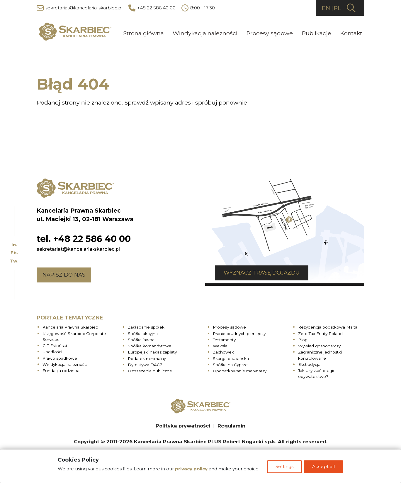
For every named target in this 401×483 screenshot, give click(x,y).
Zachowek (223, 351)
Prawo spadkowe (60, 357)
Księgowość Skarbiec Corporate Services (74, 335)
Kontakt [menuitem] (351, 32)
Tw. (14, 261)
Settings (284, 468)
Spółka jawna (141, 338)
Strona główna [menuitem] (143, 32)
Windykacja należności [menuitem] (205, 32)
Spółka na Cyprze (230, 363)
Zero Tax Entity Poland (320, 332)
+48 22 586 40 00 (152, 8)
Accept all (324, 468)
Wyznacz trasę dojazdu (252, 272)
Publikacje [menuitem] (316, 32)
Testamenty (224, 338)
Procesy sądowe (229, 326)
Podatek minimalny (147, 357)
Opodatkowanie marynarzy (239, 370)
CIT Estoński (55, 345)
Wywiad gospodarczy (319, 345)
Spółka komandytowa (149, 345)
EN (324, 8)
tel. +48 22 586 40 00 (84, 238)
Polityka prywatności (183, 425)
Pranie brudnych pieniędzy (239, 332)
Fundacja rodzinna (61, 370)
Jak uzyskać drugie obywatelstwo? (317, 373)
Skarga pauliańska (231, 357)
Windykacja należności (65, 363)
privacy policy (190, 470)
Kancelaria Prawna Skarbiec (70, 326)
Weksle (220, 345)
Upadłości (52, 351)
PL (337, 8)
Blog (302, 338)
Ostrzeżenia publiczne (150, 370)
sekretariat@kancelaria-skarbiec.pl (80, 8)
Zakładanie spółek (146, 326)
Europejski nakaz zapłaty (152, 351)
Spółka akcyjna (143, 332)
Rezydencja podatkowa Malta (327, 326)
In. (14, 245)
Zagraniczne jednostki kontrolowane (320, 354)
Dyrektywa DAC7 (145, 363)
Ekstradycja (309, 363)
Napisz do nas (64, 274)
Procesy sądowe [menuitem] (269, 32)
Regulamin (231, 425)
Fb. (14, 252)
